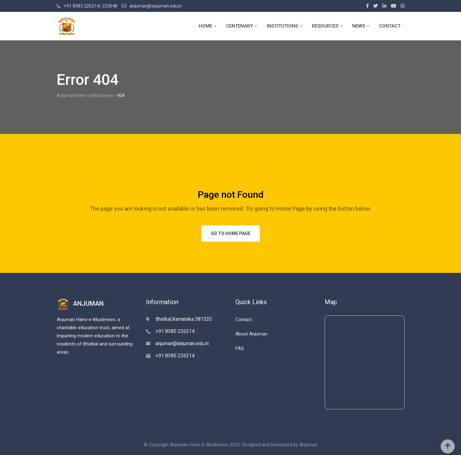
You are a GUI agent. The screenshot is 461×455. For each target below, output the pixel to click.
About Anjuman (251, 334)
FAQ (239, 348)
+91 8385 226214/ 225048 (90, 6)
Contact (243, 319)
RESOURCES (325, 26)
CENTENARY (239, 26)
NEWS (358, 26)
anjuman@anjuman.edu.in (155, 6)
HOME (205, 26)
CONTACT (390, 26)
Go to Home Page (230, 233)
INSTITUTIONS (282, 26)
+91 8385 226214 (175, 331)
